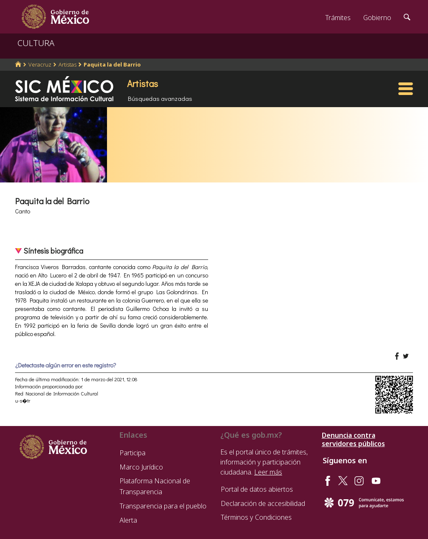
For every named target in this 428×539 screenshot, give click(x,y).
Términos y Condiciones (256, 517)
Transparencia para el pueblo (163, 506)
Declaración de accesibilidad (263, 503)
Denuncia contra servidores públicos (353, 439)
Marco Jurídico (141, 467)
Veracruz (39, 64)
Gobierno (377, 17)
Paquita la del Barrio (112, 64)
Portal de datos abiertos (257, 489)
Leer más (268, 472)
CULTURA (36, 43)
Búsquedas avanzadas (160, 98)
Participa (132, 452)
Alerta (128, 520)
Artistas (67, 64)
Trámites (338, 17)
